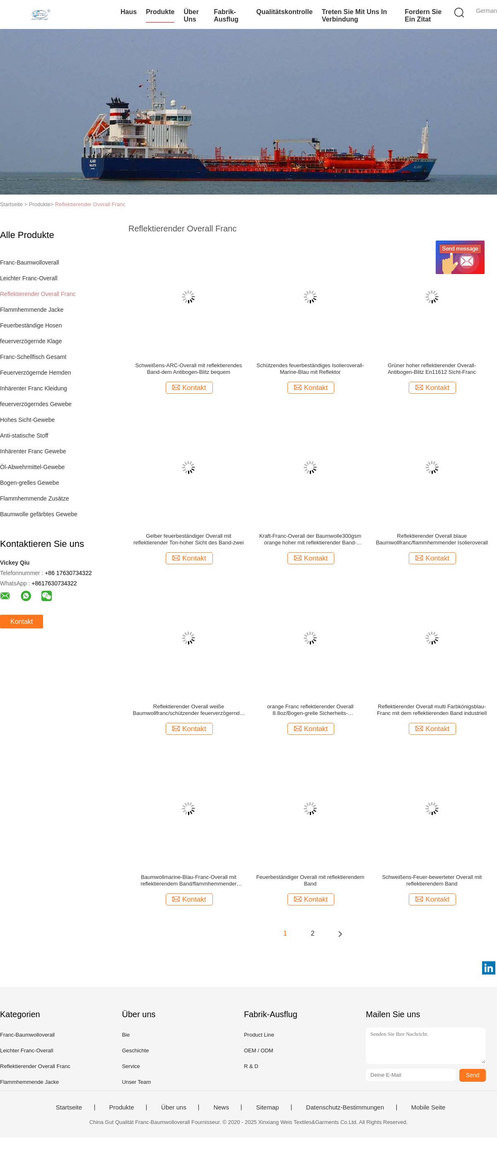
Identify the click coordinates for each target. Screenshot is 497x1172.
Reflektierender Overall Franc (90, 204)
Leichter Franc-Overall (29, 278)
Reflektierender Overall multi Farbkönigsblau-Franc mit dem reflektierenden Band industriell (432, 709)
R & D (251, 1066)
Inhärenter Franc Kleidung (33, 388)
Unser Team (136, 1082)
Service (131, 1066)
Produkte (160, 11)
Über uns (190, 15)
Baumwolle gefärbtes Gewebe (38, 514)
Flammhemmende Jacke (31, 309)
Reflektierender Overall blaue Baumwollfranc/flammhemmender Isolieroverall (432, 539)
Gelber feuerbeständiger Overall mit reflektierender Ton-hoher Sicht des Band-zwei (188, 539)
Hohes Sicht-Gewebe (27, 419)
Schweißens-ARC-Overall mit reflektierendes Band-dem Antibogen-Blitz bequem (188, 368)
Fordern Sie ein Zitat (423, 15)
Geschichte (135, 1050)
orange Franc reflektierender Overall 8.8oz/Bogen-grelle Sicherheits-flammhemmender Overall (310, 710)
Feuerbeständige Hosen (31, 325)
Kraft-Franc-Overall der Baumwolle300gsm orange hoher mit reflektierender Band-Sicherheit (310, 539)
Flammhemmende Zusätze (34, 498)
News (221, 1107)
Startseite (69, 1107)
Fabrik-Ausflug (226, 15)
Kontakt (21, 621)
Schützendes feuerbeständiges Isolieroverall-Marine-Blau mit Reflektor (310, 368)
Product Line (259, 1035)
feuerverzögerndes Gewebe (36, 404)
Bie (126, 1035)
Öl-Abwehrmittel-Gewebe (32, 467)
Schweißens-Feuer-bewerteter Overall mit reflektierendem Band (432, 880)
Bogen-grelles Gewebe (29, 482)
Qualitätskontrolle (284, 11)
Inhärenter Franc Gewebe (33, 451)
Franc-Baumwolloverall (29, 262)
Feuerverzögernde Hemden (35, 372)
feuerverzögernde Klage (31, 341)
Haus (129, 11)
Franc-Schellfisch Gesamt (33, 357)
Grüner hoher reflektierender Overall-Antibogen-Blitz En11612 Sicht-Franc (432, 368)
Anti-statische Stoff (24, 435)
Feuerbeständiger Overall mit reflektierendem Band (310, 880)
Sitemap (267, 1107)
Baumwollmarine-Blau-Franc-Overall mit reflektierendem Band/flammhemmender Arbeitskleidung (188, 880)
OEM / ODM (258, 1050)
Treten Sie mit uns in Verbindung (354, 15)
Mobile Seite (428, 1107)
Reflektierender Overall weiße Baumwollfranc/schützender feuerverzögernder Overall (189, 710)
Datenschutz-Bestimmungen (345, 1107)
